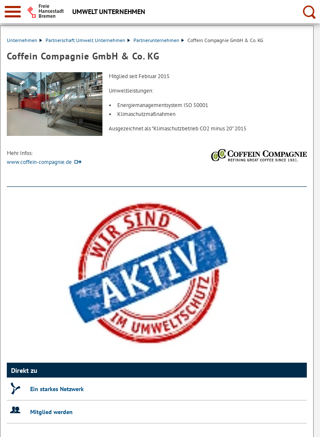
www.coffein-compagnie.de (39, 162)
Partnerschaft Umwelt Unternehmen (87, 40)
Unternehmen (24, 40)
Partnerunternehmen (158, 40)
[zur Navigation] (12, 11)
